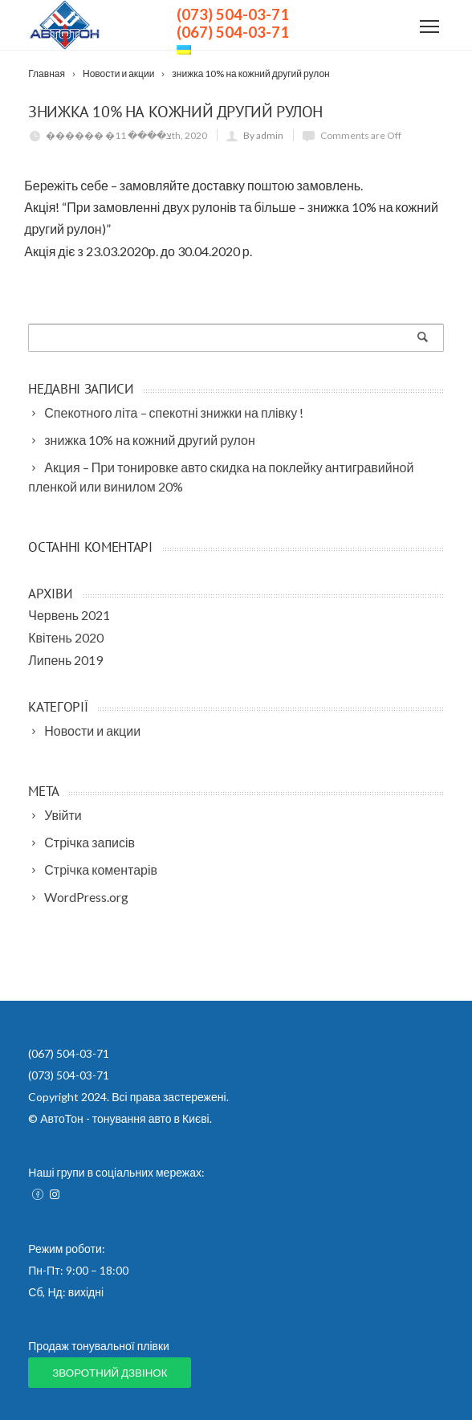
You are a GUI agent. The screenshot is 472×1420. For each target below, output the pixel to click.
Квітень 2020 (66, 637)
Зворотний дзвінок (109, 1372)
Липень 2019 (65, 659)
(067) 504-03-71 (233, 32)
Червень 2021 (69, 614)
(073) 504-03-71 (233, 14)
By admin (263, 135)
